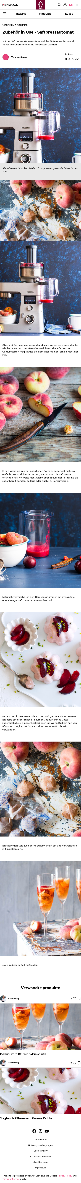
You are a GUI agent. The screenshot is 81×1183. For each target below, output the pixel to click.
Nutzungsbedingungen (40, 1145)
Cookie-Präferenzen (40, 1156)
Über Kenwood (40, 1162)
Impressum (40, 1167)
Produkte (45, 14)
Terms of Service (11, 1179)
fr (77, 4)
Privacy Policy (65, 1175)
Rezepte (21, 14)
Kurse (69, 14)
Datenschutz (40, 1139)
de (71, 4)
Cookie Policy (40, 1150)
